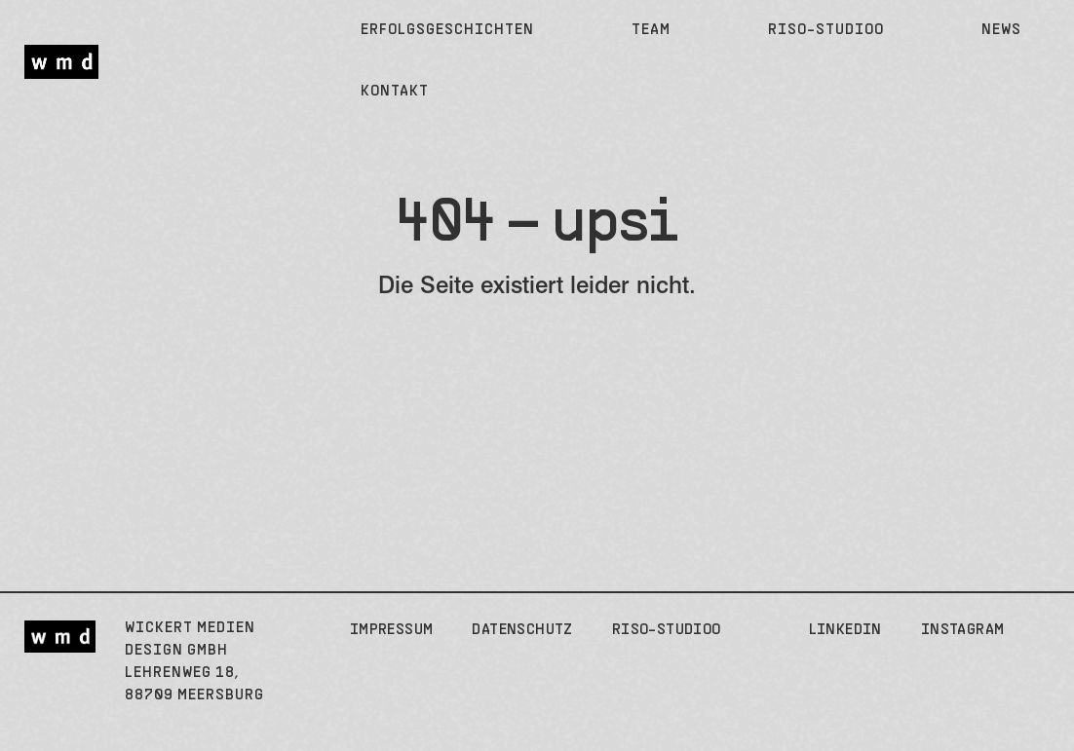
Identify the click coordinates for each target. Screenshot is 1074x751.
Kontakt (395, 91)
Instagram (963, 630)
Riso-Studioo (826, 30)
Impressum (392, 630)
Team (651, 30)
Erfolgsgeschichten (447, 30)
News (1001, 30)
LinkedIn (845, 630)
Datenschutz (522, 630)
